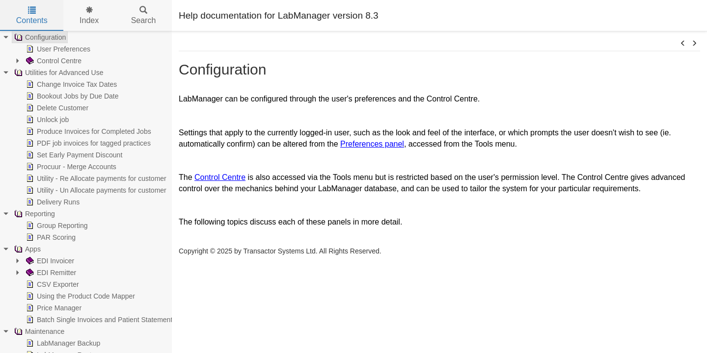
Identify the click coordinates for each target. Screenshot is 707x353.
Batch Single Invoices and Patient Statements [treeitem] (100, 320)
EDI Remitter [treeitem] (50, 272)
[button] (683, 44)
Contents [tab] (32, 15)
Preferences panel (372, 144)
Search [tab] (143, 15)
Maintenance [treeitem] (38, 331)
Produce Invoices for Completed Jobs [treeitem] (87, 131)
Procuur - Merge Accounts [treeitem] (70, 167)
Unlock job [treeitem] (46, 120)
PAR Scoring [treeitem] (50, 237)
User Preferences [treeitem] (57, 49)
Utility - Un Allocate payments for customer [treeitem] (95, 190)
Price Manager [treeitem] (53, 308)
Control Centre (219, 177)
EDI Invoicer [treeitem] (49, 261)
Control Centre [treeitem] (53, 61)
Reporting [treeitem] (33, 214)
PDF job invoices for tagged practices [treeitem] (87, 143)
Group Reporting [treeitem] (56, 225)
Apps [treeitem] (26, 249)
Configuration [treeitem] (39, 37)
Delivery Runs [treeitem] (52, 202)
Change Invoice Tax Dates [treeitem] (70, 84)
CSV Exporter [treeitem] (51, 284)
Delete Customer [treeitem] (56, 108)
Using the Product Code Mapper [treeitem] (79, 296)
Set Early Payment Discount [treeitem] (73, 155)
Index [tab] (89, 15)
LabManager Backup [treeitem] (62, 343)
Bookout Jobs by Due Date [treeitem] (71, 96)
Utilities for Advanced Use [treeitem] (58, 72)
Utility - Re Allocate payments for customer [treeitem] (95, 178)
